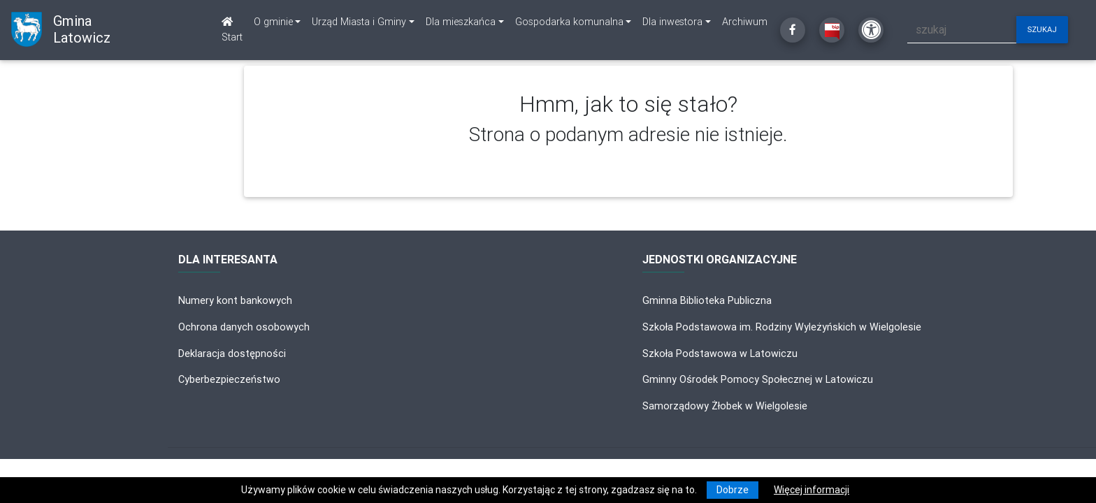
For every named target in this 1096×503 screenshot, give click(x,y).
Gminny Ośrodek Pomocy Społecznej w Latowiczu (757, 379)
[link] (277, 22)
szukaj (1042, 29)
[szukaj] (962, 29)
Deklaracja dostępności (232, 353)
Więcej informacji (811, 489)
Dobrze (732, 489)
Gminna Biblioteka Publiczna (707, 300)
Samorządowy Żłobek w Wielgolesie (724, 406)
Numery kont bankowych (235, 300)
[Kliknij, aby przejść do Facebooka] (792, 30)
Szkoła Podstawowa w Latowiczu (720, 353)
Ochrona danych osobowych (244, 327)
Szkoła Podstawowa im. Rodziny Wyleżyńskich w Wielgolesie (781, 327)
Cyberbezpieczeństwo (229, 379)
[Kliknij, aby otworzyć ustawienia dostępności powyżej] (871, 30)
